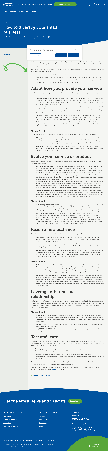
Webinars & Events (35, 4)
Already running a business (27, 11)
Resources (21, 4)
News (41, 426)
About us (42, 416)
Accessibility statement (24, 440)
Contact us (42, 423)
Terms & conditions (9, 440)
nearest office (56, 369)
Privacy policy (38, 440)
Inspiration (48, 4)
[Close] (80, 47)
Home (5, 11)
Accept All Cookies (73, 55)
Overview (6, 54)
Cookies (46, 440)
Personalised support (65, 4)
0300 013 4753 (81, 418)
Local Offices (43, 419)
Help (52, 440)
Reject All (61, 55)
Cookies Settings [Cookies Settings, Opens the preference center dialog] (35, 55)
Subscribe (75, 401)
